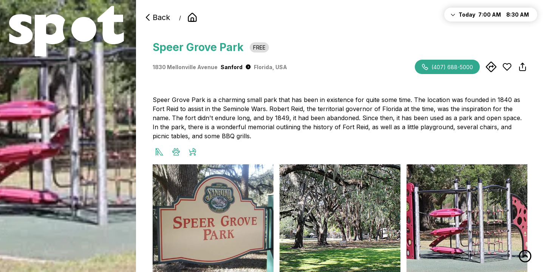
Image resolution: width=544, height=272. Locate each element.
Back (157, 17)
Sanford (236, 67)
